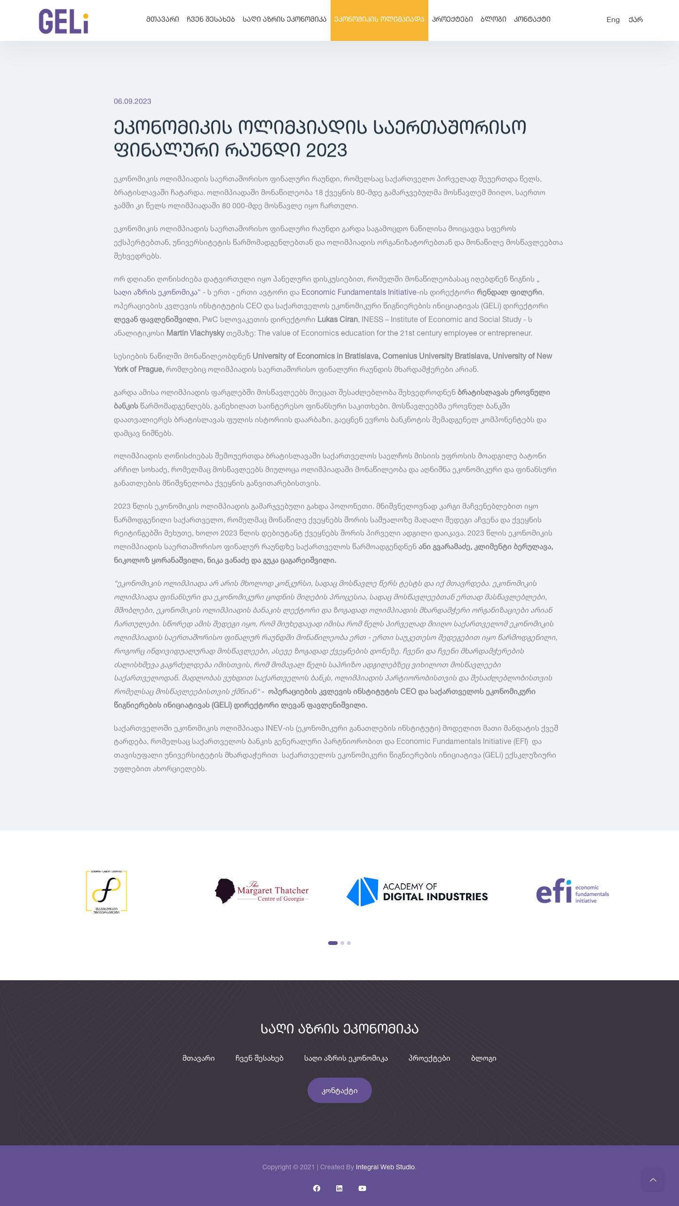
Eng (613, 20)
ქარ (636, 20)
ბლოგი (493, 20)
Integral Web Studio (385, 1167)
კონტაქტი (532, 20)
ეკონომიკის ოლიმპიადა (379, 20)
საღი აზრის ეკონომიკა (285, 20)
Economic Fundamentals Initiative (359, 293)
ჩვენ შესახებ (211, 20)
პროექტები (452, 20)
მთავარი (162, 20)
